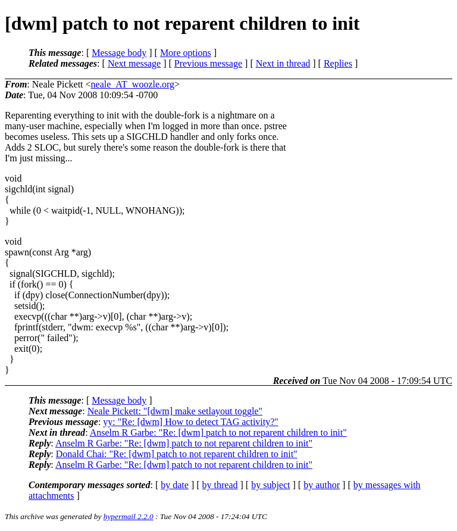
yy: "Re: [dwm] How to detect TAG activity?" (190, 422)
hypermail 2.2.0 (129, 516)
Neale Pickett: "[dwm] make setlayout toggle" (174, 411)
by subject (270, 485)
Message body (119, 53)
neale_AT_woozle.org (133, 84)
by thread (220, 485)
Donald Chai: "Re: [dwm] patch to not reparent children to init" (177, 454)
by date (175, 485)
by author (321, 485)
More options (185, 53)
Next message (134, 63)
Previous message (208, 63)
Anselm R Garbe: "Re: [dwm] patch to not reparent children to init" (218, 432)
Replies (338, 63)
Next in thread (283, 63)
